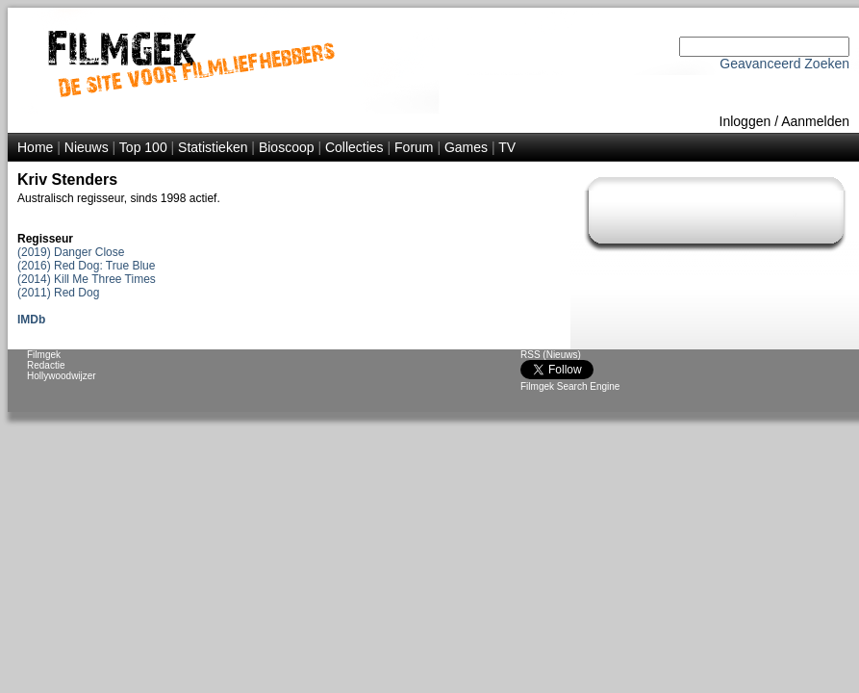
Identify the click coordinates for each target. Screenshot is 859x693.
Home (35, 147)
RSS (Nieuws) (550, 354)
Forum (413, 147)
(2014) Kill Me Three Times (86, 279)
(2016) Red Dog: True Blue (86, 265)
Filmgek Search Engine (569, 386)
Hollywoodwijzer (61, 376)
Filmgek (44, 354)
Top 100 (143, 147)
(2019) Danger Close (70, 252)
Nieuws (86, 147)
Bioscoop (287, 147)
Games (466, 147)
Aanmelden (815, 121)
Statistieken (212, 147)
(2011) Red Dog (58, 292)
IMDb (31, 319)
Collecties (354, 147)
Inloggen (745, 121)
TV (507, 147)
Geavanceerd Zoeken (784, 63)
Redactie (45, 365)
